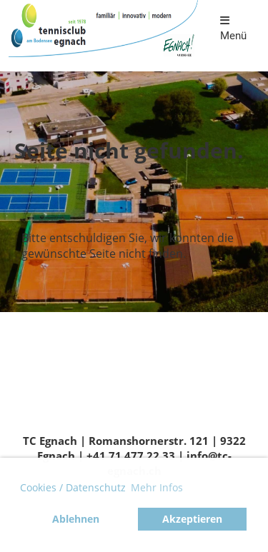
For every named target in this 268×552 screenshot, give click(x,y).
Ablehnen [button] (75, 519)
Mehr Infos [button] (157, 487)
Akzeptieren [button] (192, 519)
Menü (233, 28)
